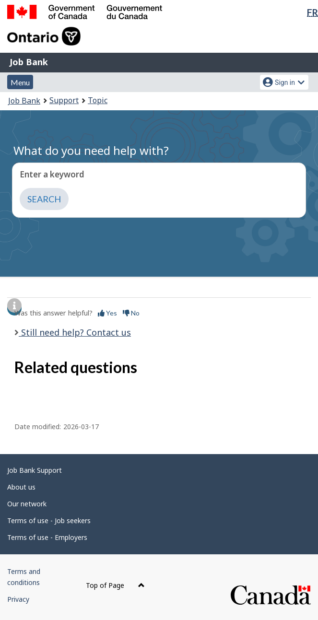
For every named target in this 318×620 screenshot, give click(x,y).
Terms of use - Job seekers (49, 520)
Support (64, 100)
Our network (27, 503)
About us (21, 486)
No (131, 313)
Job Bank (29, 62)
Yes (107, 313)
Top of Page (115, 585)
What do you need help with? (91, 150)
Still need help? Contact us (75, 332)
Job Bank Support (34, 470)
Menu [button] (20, 82)
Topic (97, 100)
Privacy (18, 599)
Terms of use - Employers (47, 537)
